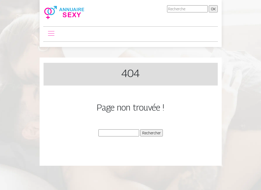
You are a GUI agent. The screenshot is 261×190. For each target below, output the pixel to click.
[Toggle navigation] (51, 34)
